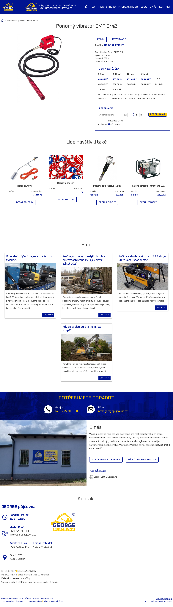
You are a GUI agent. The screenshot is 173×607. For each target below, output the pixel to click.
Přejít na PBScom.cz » (142, 459)
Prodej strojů (128, 7)
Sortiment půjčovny (15, 21)
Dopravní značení (66, 183)
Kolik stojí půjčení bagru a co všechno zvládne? (29, 258)
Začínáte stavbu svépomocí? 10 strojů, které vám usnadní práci (142, 258)
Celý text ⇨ (48, 315)
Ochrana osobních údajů (53, 601)
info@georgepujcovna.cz (59, 8)
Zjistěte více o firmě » (106, 459)
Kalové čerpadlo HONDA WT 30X (148, 186)
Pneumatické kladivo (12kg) (107, 186)
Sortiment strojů (104, 7)
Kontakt (164, 7)
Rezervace (119, 39)
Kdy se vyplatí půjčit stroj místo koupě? (81, 329)
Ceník (100, 39)
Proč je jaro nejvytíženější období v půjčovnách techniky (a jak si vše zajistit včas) (84, 260)
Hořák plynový (24, 186)
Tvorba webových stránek (160, 601)
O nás (153, 7)
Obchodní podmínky (33, 601)
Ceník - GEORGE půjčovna (103, 477)
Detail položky (24, 202)
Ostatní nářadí (32, 21)
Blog (144, 7)
